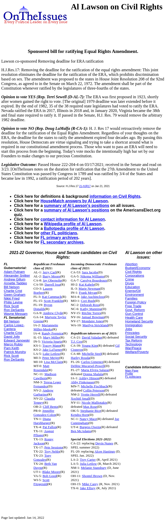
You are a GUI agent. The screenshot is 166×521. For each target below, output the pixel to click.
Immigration (134, 325)
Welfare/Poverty (137, 352)
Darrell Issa (52, 284)
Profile (129, 373)
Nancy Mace (88, 419)
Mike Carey (90, 484)
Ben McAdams (81, 431)
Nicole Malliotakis (94, 402)
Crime (129, 279)
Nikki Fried (11, 298)
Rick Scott (11, 306)
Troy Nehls (52, 451)
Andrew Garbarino (43, 392)
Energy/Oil (133, 291)
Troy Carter (88, 459)
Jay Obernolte (52, 280)
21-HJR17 (85, 186)
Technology (133, 344)
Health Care (134, 317)
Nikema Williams (92, 276)
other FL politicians (59, 233)
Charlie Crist (13, 291)
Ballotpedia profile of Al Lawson (74, 228)
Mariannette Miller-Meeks (45, 327)
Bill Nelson (11, 287)
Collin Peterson (93, 390)
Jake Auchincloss (92, 297)
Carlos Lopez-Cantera (14, 327)
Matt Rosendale (41, 368)
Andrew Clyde (53, 313)
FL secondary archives (62, 242)
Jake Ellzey (88, 488)
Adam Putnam (14, 272)
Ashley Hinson (89, 378)
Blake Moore (51, 472)
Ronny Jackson (43, 441)
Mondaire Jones (92, 321)
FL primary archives (59, 237)
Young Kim (89, 345)
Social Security (136, 337)
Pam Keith (11, 348)
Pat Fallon (49, 427)
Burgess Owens (90, 427)
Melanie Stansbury (93, 468)
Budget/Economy (137, 268)
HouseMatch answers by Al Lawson (74, 201)
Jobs (128, 329)
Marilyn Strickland (95, 325)
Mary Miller (51, 337)
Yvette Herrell (90, 394)
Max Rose (90, 407)
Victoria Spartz (52, 341)
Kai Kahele (86, 284)
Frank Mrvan (88, 292)
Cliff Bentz (50, 407)
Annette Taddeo (15, 283)
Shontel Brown (92, 476)
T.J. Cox (76, 341)
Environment (134, 295)
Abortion (131, 264)
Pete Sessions (53, 447)
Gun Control (134, 314)
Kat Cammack (52, 297)
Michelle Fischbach (94, 386)
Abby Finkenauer (83, 382)
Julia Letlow (88, 464)
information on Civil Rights (115, 196)
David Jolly (12, 337)
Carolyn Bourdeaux (93, 280)
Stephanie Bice (90, 411)
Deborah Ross (89, 305)
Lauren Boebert (42, 290)
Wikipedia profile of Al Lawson (72, 224)
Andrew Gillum (14, 279)
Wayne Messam (16, 314)
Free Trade (133, 306)
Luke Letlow (51, 354)
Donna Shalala (93, 374)
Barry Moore (51, 276)
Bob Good (50, 476)
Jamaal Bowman (93, 317)
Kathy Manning (90, 309)
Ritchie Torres (91, 313)
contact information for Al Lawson (73, 219)
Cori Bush (88, 301)
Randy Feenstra (52, 333)
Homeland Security (139, 321)
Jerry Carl (49, 272)
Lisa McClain (53, 362)
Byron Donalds (42, 307)
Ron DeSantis (14, 310)
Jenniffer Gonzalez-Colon (44, 413)
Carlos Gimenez (92, 362)
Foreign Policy (135, 302)
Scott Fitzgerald (41, 482)
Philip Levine (13, 302)
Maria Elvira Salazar (95, 370)
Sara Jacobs (90, 272)
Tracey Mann (51, 345)
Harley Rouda (80, 358)
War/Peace (133, 348)
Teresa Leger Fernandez (47, 384)
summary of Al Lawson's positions (76, 205)
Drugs (129, 283)
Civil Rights (133, 272)
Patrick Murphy (15, 352)
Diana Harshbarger (42, 421)
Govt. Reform (135, 310)
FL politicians (133, 376)
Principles (132, 333)
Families (131, 298)
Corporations (134, 275)
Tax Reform (133, 340)
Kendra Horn (80, 415)
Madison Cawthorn (44, 376)
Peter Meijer (50, 358)
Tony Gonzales (42, 457)
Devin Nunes (104, 443)
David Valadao (92, 337)
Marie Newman (89, 288)
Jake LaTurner (52, 349)
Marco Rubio (13, 344)
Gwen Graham (14, 295)
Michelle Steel (91, 354)
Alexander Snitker (17, 275)
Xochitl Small (80, 398)
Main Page (131, 370)
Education (132, 287)
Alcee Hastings (104, 451)
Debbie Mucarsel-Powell (88, 366)
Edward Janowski (17, 340)
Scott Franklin (53, 301)
